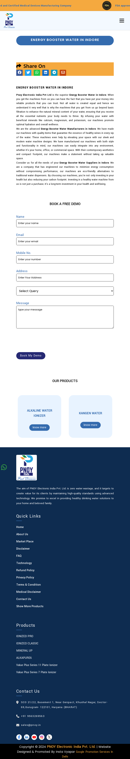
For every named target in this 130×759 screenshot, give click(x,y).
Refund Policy (25, 570)
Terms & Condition (28, 585)
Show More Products (29, 606)
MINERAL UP (24, 651)
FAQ (19, 556)
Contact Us (23, 599)
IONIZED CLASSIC (27, 643)
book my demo (31, 356)
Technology (24, 563)
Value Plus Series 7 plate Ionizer (36, 672)
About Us (22, 534)
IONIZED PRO (24, 636)
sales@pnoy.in (31, 725)
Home (20, 527)
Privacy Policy (25, 578)
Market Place (24, 542)
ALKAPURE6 (24, 658)
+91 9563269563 (33, 716)
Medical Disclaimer (28, 592)
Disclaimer (23, 549)
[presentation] (45, 341)
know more (39, 427)
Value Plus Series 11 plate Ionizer (37, 665)
